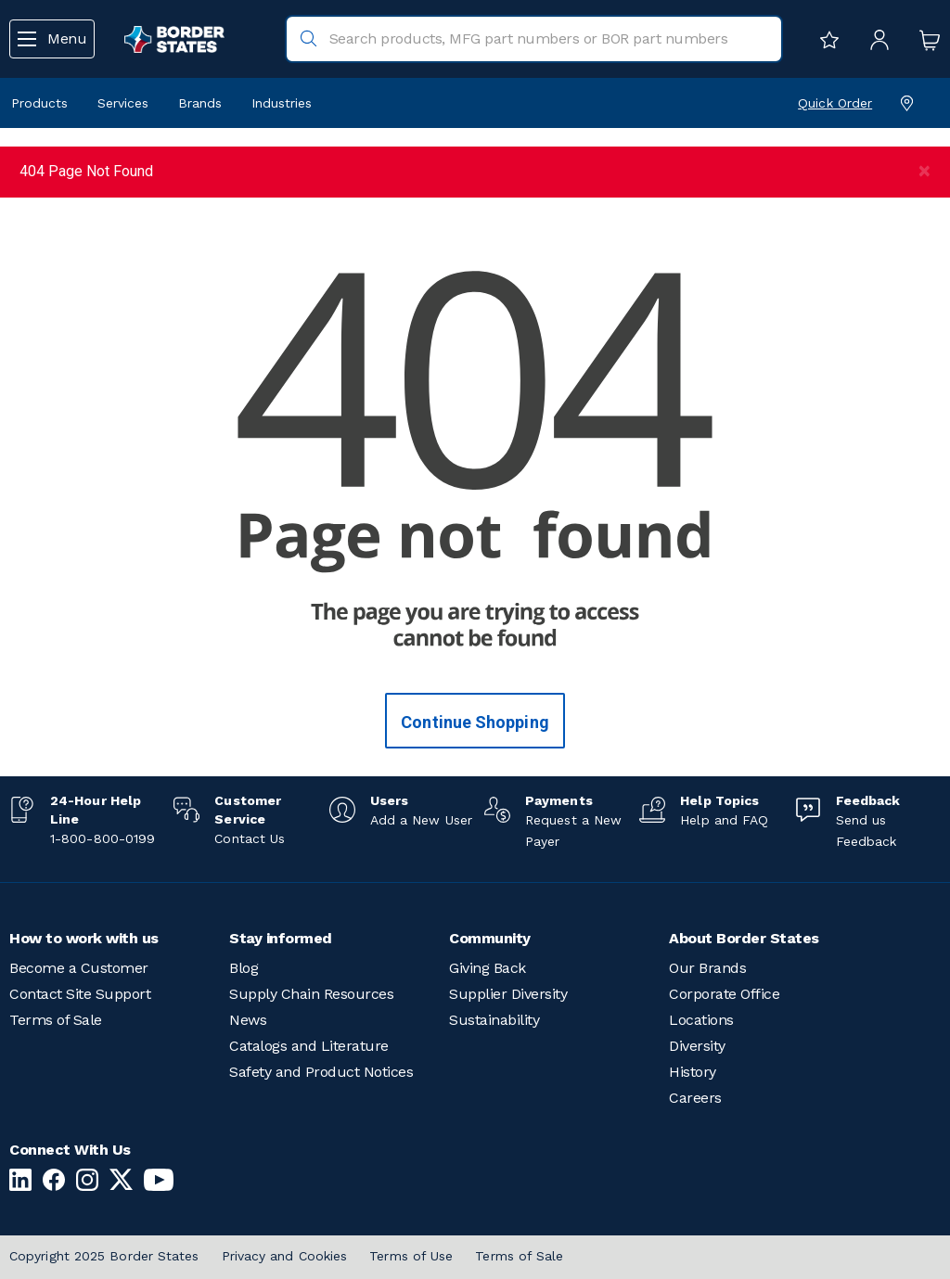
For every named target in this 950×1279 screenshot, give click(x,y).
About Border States (744, 938)
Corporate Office (724, 994)
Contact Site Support (79, 994)
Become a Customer (78, 968)
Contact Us (249, 838)
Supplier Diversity (508, 994)
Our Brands (707, 968)
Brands (200, 103)
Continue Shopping (475, 722)
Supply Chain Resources (311, 994)
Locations (701, 1020)
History (692, 1072)
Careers (695, 1097)
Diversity (697, 1046)
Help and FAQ (724, 819)
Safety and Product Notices (321, 1072)
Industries (281, 103)
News (247, 1020)
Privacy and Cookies (285, 1255)
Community (490, 938)
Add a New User (421, 819)
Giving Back (487, 968)
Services (122, 103)
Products (39, 103)
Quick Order (835, 103)
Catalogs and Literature (309, 1046)
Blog (243, 968)
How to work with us (84, 938)
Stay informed (280, 938)
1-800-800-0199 (102, 838)
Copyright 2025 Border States (104, 1255)
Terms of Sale (55, 1020)
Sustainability (494, 1020)
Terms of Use (411, 1255)
